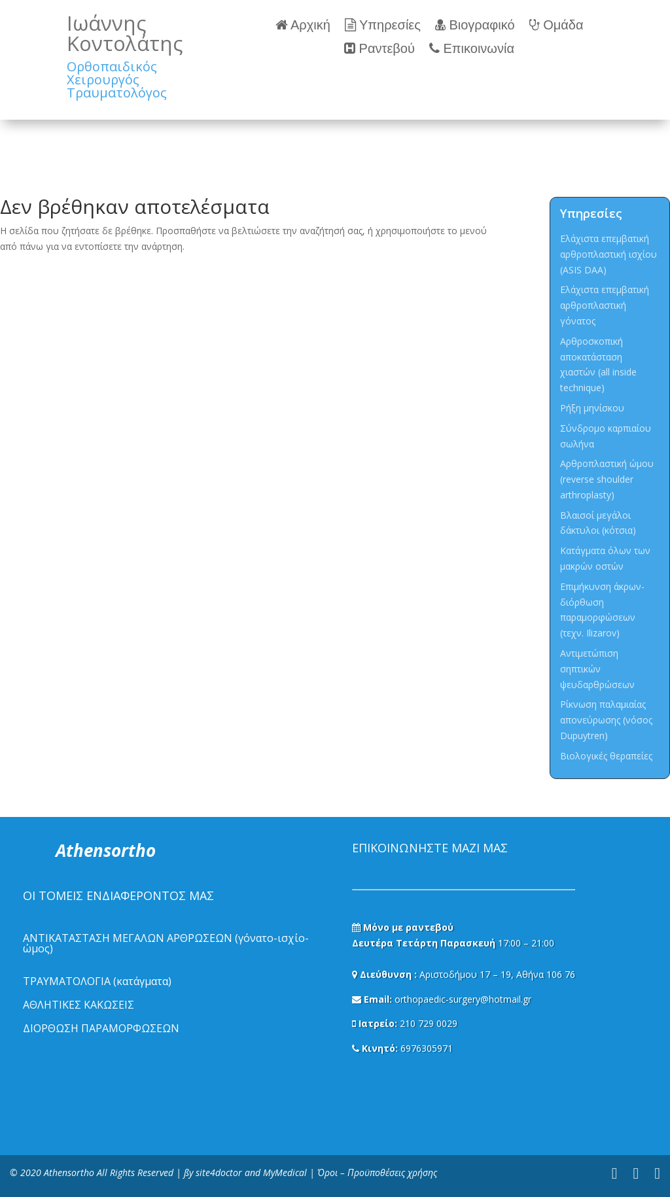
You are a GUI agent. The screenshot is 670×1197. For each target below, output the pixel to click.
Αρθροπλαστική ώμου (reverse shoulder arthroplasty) (607, 479)
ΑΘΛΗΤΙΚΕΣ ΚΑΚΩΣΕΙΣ (78, 1005)
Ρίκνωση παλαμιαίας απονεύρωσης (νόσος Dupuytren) (606, 720)
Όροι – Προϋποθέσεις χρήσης (377, 1172)
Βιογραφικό (475, 25)
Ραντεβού (379, 49)
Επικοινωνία (471, 49)
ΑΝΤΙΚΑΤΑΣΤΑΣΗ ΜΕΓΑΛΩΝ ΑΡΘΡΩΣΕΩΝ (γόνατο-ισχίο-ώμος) (166, 943)
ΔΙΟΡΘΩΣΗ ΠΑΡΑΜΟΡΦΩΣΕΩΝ (101, 1028)
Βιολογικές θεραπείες (606, 756)
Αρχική (302, 25)
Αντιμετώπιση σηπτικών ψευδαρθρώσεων (597, 669)
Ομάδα (556, 25)
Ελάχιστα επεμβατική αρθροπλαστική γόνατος (604, 305)
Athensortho (70, 1172)
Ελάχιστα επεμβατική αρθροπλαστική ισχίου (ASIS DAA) (608, 254)
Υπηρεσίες (383, 25)
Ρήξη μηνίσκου (592, 408)
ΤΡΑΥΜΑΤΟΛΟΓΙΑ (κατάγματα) (97, 981)
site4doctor (219, 1172)
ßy (188, 1172)
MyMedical (285, 1172)
